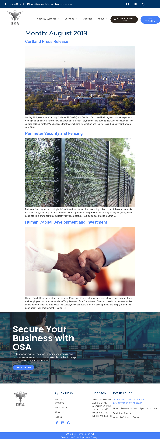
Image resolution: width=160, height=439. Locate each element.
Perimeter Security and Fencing (54, 133)
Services (71, 18)
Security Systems (48, 18)
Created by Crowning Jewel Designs (80, 437)
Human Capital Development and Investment (66, 222)
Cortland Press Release (46, 41)
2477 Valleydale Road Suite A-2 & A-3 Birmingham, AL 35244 (129, 401)
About (103, 18)
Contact (87, 18)
